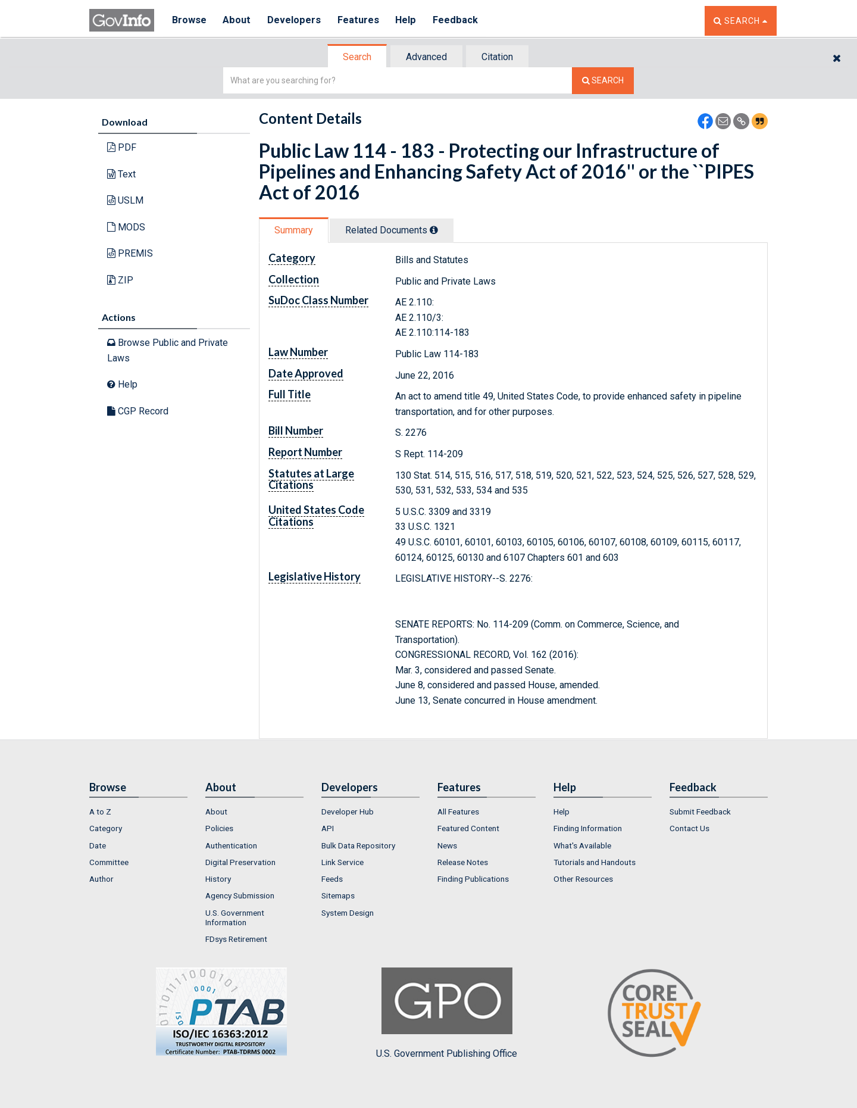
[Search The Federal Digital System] (603, 80)
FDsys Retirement (236, 939)
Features (360, 20)
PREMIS (130, 253)
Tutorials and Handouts (594, 862)
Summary (293, 230)
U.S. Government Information (234, 917)
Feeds (332, 879)
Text (121, 174)
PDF (121, 147)
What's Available (582, 845)
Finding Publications (473, 879)
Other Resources (583, 879)
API (327, 828)
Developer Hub (347, 811)
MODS (126, 227)
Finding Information (587, 828)
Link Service (342, 862)
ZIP (120, 280)
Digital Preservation (240, 862)
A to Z (100, 811)
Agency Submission (239, 895)
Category (105, 828)
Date (97, 845)
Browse (189, 20)
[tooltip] (434, 230)
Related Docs (391, 230)
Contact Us (689, 828)
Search (357, 57)
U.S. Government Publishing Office (446, 1013)
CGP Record (137, 411)
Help (409, 20)
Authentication (231, 845)
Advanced (426, 57)
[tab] (357, 57)
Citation (497, 57)
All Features (458, 811)
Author (101, 879)
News (447, 845)
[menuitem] (138, 811)
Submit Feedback (700, 811)
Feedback (459, 20)
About (237, 20)
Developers (295, 20)
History (218, 879)
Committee (109, 862)
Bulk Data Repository (358, 845)
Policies (219, 828)
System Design (347, 912)
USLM (125, 200)
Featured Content (468, 828)
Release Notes (462, 862)
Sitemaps (338, 895)
